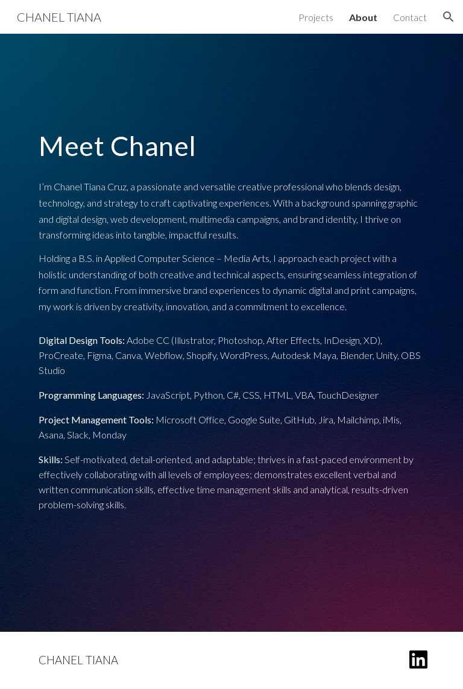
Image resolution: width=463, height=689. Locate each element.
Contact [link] (410, 17)
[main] (231, 145)
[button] (448, 16)
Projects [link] (315, 17)
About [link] (363, 17)
